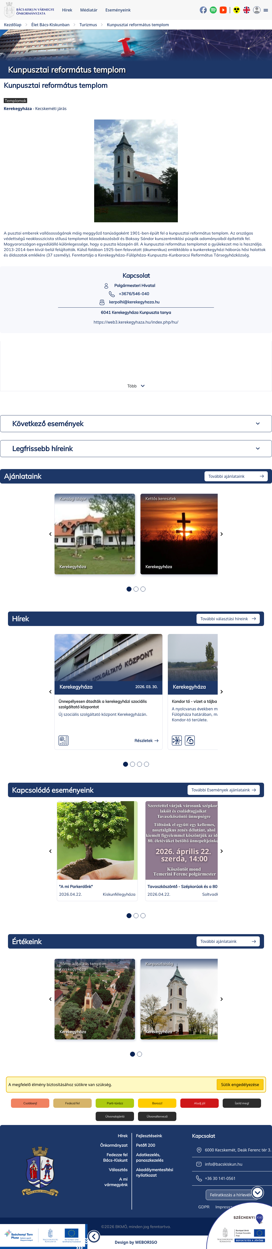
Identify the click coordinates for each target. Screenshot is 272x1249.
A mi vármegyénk (116, 1182)
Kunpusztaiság (159, 963)
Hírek (67, 10)
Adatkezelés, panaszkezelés (149, 1157)
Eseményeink (118, 10)
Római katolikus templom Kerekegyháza (83, 966)
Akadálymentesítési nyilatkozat (154, 1172)
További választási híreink (224, 619)
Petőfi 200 (145, 1145)
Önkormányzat (114, 1145)
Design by (136, 1242)
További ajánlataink (226, 476)
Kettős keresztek (160, 498)
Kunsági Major (73, 498)
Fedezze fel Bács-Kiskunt (115, 1157)
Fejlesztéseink (149, 1135)
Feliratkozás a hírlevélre (232, 1195)
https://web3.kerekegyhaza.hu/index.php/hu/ (136, 322)
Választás (118, 1169)
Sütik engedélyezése (240, 1084)
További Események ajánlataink (221, 790)
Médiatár (88, 10)
